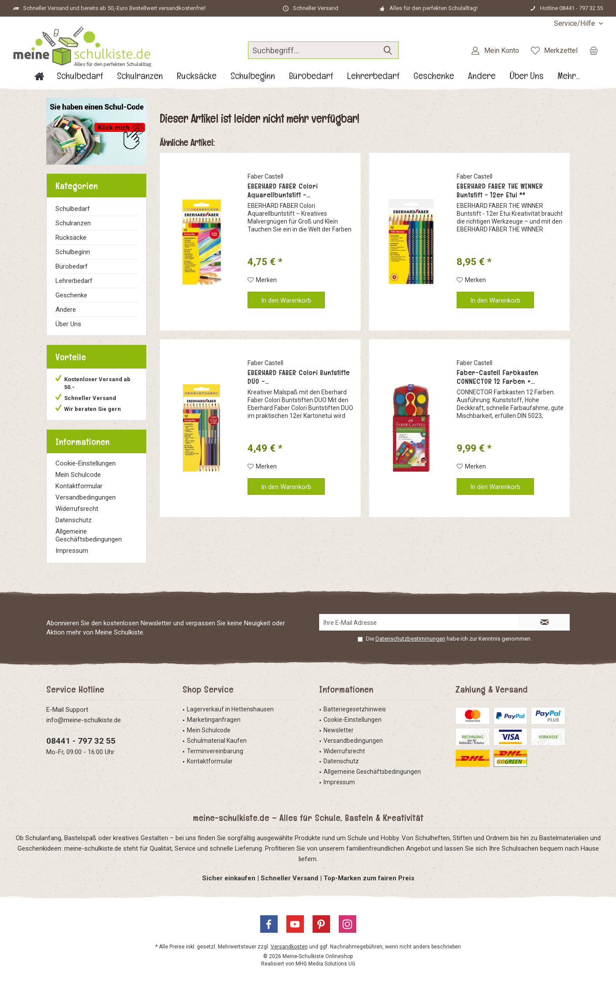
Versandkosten (289, 947)
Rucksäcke (70, 237)
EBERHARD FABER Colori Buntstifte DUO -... (299, 377)
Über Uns (68, 324)
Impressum (71, 551)
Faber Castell (265, 176)
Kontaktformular (79, 486)
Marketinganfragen (214, 719)
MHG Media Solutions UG (325, 964)
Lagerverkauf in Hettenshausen (230, 709)
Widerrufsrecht (76, 509)
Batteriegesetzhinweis (354, 709)
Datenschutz (73, 520)
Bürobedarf (71, 266)
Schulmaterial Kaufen (217, 740)
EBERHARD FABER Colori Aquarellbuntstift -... (283, 191)
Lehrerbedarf (74, 281)
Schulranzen (73, 223)
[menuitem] (575, 23)
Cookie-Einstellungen (85, 463)
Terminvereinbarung (215, 751)
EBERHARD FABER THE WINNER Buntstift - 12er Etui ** (500, 191)
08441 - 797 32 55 (81, 741)
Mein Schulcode (78, 475)
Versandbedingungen (85, 497)
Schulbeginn (72, 252)
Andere (65, 310)
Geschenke (71, 295)
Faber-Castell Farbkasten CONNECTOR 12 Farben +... (497, 377)
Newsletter (338, 730)
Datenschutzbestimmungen (410, 638)
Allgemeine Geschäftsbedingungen (88, 535)
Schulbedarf (72, 209)
